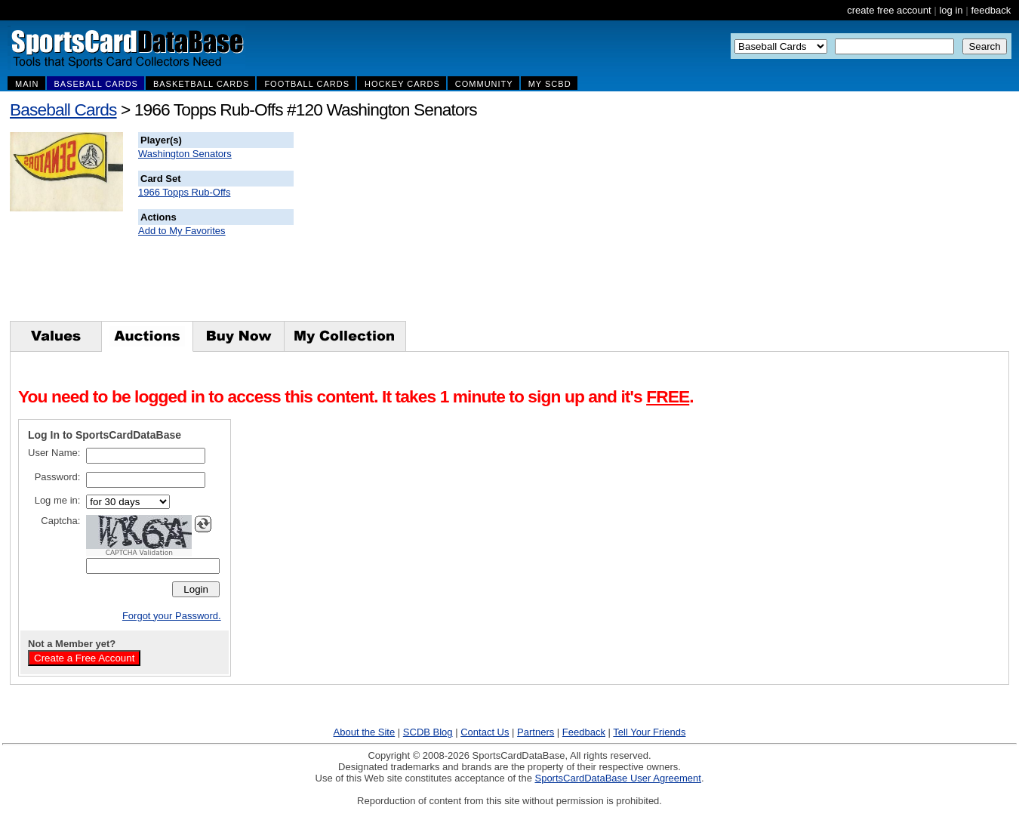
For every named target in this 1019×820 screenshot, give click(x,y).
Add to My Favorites (182, 230)
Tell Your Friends (649, 732)
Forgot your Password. (171, 615)
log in (950, 10)
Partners (535, 732)
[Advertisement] (567, 226)
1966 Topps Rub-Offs (184, 192)
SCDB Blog (428, 732)
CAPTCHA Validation (139, 552)
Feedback (583, 732)
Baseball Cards (63, 109)
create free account (889, 10)
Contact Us (484, 732)
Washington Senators (185, 153)
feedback (991, 10)
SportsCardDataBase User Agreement (617, 778)
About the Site (365, 732)
